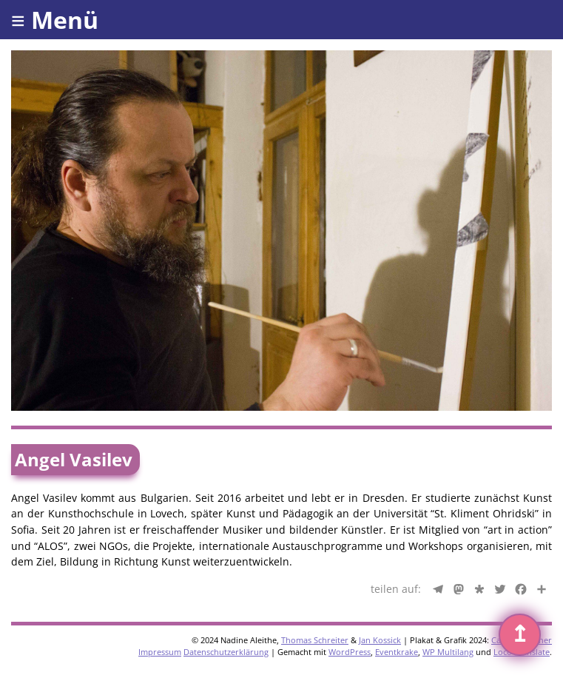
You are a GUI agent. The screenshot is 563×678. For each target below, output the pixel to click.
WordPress (349, 651)
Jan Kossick (380, 639)
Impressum (159, 651)
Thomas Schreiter (314, 639)
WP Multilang (447, 651)
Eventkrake (396, 651)
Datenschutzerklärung (226, 651)
